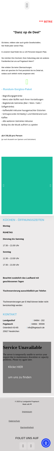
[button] (27, 5)
